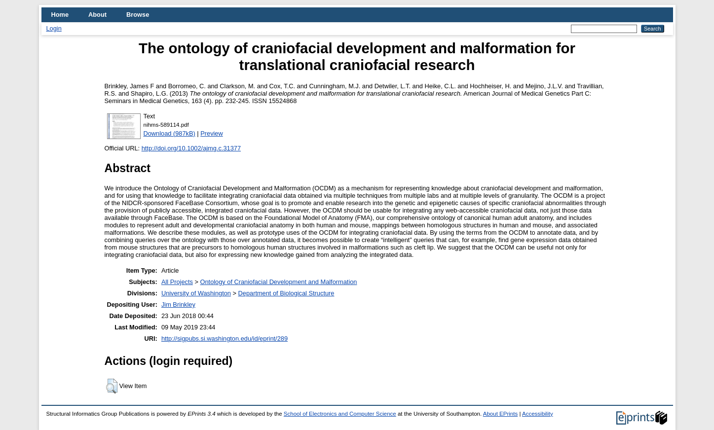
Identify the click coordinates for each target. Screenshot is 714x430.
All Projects (177, 282)
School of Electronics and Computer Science (340, 414)
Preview (211, 133)
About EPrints (500, 414)
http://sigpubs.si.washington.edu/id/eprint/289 (224, 338)
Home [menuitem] (60, 14)
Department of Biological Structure (286, 293)
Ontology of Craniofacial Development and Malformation (278, 282)
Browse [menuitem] (137, 14)
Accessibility (537, 414)
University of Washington (196, 293)
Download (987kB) (169, 133)
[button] (111, 386)
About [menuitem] (97, 14)
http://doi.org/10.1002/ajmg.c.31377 (191, 148)
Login (54, 28)
